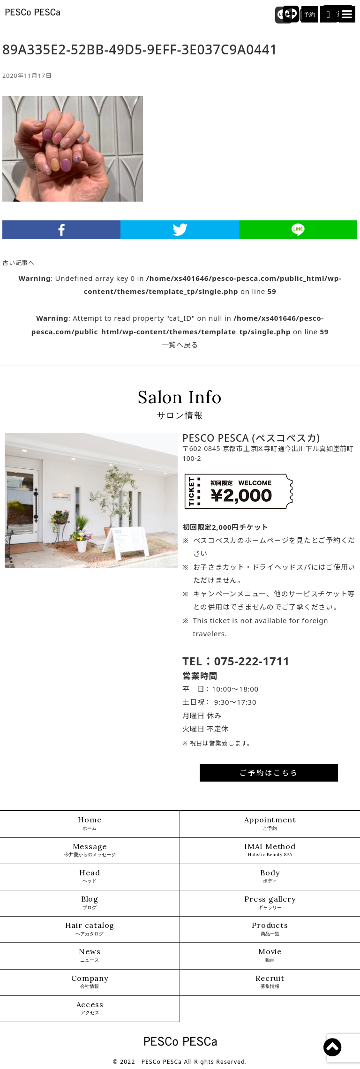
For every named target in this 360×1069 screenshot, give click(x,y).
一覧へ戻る (180, 344)
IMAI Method (270, 850)
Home (89, 823)
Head (89, 876)
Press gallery (269, 902)
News (89, 955)
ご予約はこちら (269, 772)
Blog (89, 902)
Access (90, 1008)
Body (269, 876)
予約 (310, 14)
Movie (270, 955)
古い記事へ (18, 262)
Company (89, 982)
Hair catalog (90, 929)
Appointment (270, 823)
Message (90, 850)
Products (270, 929)
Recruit (270, 982)
